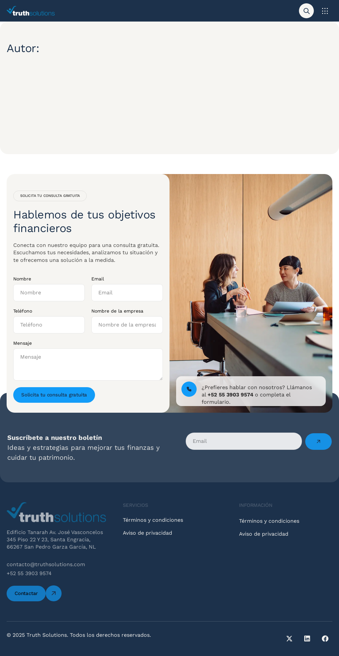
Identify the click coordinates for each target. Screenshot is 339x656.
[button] (324, 10)
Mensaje (22, 343)
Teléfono (22, 311)
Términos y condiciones (153, 526)
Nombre (22, 278)
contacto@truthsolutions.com (46, 564)
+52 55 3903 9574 (29, 573)
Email (97, 278)
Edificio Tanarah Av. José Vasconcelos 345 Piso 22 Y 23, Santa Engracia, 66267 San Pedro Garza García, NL (55, 539)
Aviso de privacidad (147, 539)
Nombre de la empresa (117, 311)
